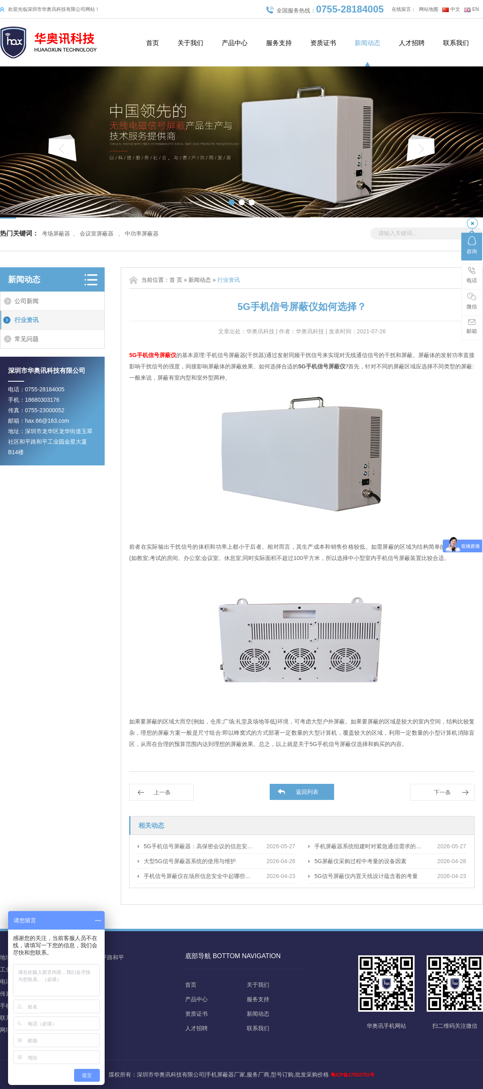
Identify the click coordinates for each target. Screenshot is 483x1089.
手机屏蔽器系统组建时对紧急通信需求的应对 (369, 846)
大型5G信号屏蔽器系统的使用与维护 (190, 861)
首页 (152, 42)
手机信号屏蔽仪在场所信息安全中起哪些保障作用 (199, 876)
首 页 (175, 280)
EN (475, 9)
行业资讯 (26, 319)
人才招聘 (412, 42)
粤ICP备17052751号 (352, 1075)
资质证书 (323, 42)
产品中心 (235, 42)
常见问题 (26, 338)
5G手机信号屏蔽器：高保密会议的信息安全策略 (199, 846)
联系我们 (456, 42)
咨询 (471, 245)
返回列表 (307, 792)
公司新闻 (26, 301)
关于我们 (190, 42)
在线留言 (401, 9)
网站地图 (428, 9)
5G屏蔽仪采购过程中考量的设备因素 (360, 861)
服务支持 (279, 42)
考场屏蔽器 (56, 233)
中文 (455, 9)
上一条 (162, 792)
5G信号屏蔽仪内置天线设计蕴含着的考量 (366, 876)
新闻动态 (367, 42)
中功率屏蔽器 (142, 233)
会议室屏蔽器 (97, 233)
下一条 (442, 792)
